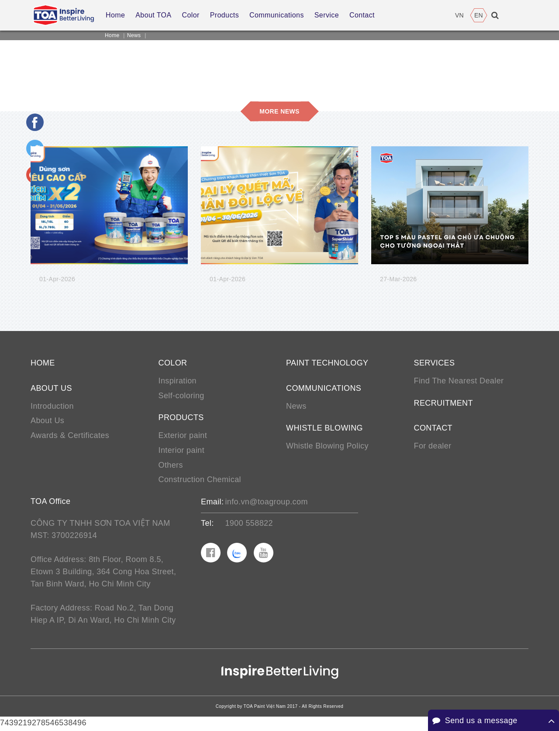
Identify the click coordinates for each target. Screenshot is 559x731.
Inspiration (178, 381)
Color (173, 363)
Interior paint (182, 451)
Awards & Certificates (70, 436)
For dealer (433, 446)
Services (434, 363)
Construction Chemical (200, 480)
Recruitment (443, 403)
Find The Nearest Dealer (459, 381)
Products (181, 418)
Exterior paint (183, 436)
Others (171, 466)
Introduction (52, 406)
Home (112, 35)
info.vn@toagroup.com (266, 503)
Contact (433, 428)
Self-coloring (181, 396)
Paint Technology (327, 363)
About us (51, 388)
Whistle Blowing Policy (327, 446)
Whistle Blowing (324, 428)
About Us (47, 421)
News (134, 35)
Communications (323, 388)
